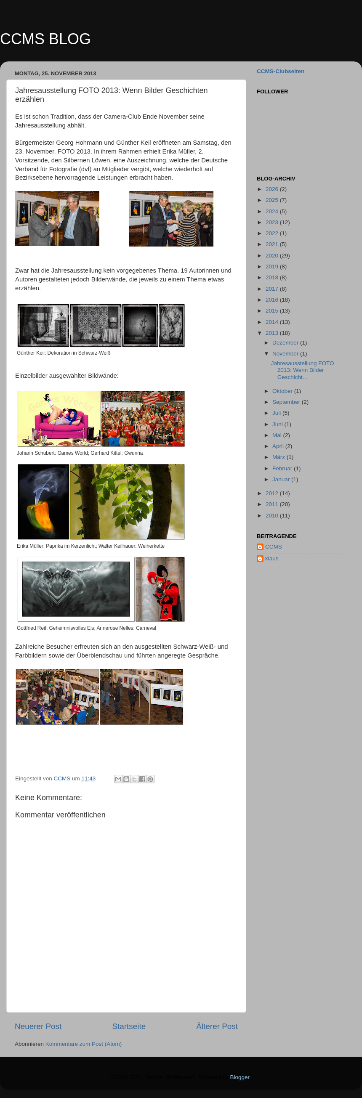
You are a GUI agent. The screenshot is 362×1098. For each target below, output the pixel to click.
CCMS (273, 547)
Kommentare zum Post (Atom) (83, 1044)
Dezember (286, 342)
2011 (273, 504)
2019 (273, 266)
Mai (277, 435)
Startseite (129, 1026)
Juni (278, 424)
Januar (281, 479)
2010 (273, 515)
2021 (273, 244)
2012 (273, 493)
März (279, 457)
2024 (273, 211)
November (286, 353)
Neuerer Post (38, 1026)
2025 (273, 200)
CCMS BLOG (45, 39)
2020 (273, 255)
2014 (273, 322)
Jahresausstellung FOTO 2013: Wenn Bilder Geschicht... (302, 370)
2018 (273, 277)
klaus (272, 558)
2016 (273, 300)
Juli (277, 413)
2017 (273, 289)
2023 (273, 222)
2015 (273, 311)
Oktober (283, 391)
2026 (273, 189)
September (287, 402)
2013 (273, 333)
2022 (273, 233)
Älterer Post (217, 1026)
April (278, 446)
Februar (283, 468)
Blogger (240, 1077)
